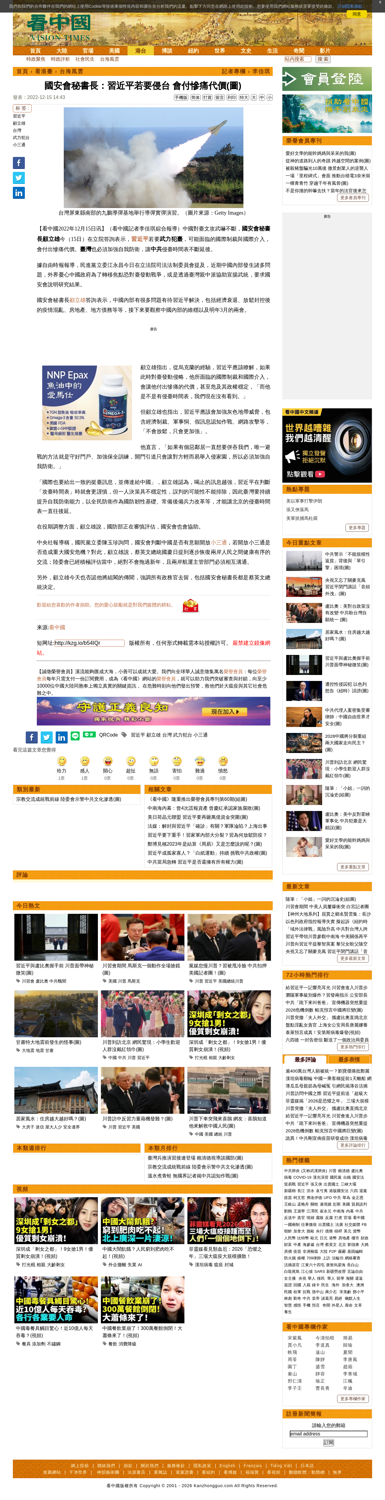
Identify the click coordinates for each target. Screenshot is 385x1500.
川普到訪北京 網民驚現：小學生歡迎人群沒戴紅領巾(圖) (347, 769)
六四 (354, 1191)
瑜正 (320, 1380)
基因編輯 (355, 1251)
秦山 (292, 1373)
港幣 (333, 1238)
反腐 (329, 1217)
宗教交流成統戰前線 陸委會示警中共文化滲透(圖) (68, 799)
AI (140, 1264)
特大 (244, 97)
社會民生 (85, 59)
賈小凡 (295, 1345)
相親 (213, 1057)
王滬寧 (299, 1211)
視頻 (22, 1189)
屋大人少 (53, 1127)
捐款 (128, 1465)
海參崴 (308, 1244)
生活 (272, 51)
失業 (132, 1264)
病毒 (288, 1177)
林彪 (288, 1298)
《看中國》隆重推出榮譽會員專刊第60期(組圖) (197, 799)
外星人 (337, 1305)
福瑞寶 (252, 1472)
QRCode (108, 734)
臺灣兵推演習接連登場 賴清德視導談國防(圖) (195, 1157)
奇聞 (298, 51)
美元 (347, 1231)
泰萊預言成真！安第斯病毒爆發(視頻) (323, 1032)
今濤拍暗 (325, 1337)
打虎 (338, 1217)
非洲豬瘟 (310, 1251)
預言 (316, 1305)
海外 (336, 1285)
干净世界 (78, 1472)
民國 (288, 1292)
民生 (325, 1285)
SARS (319, 1271)
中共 (122, 1057)
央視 (302, 1278)
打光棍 (201, 1057)
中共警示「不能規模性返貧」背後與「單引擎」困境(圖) (347, 561)
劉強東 (353, 1244)
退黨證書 (185, 1472)
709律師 (314, 1258)
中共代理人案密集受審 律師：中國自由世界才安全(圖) (347, 717)
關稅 (314, 1204)
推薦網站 (52, 1472)
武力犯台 (21, 137)
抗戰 (306, 1292)
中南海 (339, 1211)
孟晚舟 (303, 1204)
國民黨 (336, 1177)
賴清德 (344, 1170)
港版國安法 (338, 1191)
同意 (357, 14)
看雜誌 (160, 1472)
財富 (288, 1244)
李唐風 (350, 1359)
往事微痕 (309, 1224)
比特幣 (303, 1238)
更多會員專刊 (353, 197)
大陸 (61, 51)
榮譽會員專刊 (304, 141)
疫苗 (288, 1197)
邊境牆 (325, 1204)
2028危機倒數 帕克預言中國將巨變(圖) (324, 1009)
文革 (358, 1305)
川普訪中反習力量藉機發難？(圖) (137, 1118)
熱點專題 (298, 489)
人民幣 (290, 1238)
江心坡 (307, 1271)
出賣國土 (331, 1184)
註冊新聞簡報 (304, 1414)
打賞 (207, 97)
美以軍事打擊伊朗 (304, 500)
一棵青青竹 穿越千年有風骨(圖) (317, 183)
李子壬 (295, 1388)
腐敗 (320, 1217)
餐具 (26, 1343)
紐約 (193, 51)
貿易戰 (290, 1184)
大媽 (365, 1244)
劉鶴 (288, 1211)
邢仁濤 (295, 1380)
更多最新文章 (353, 958)
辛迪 (348, 1388)
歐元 (314, 1238)
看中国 (62, 27)
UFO (328, 1197)
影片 (325, 51)
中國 (112, 1057)
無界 (337, 1472)
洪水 (310, 1191)
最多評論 (305, 1060)
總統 (218, 1134)
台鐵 (347, 1177)
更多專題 (357, 527)
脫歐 (310, 1231)
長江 (301, 1191)
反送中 (290, 1217)
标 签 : (22, 108)
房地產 (344, 1238)
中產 (297, 1244)
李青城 (350, 1373)
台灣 (17, 130)
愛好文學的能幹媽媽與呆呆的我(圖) (321, 153)
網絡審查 (352, 1258)
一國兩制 (292, 1224)
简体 (195, 97)
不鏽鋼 (53, 1343)
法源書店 (136, 1472)
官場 (88, 51)
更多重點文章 (353, 866)
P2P (333, 1251)
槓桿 (338, 1231)
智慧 (288, 1305)
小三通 (19, 144)
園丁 (292, 1366)
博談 (167, 51)
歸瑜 (348, 1345)
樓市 (355, 1238)
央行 (320, 1231)
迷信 (40, 1127)
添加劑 (39, 1343)
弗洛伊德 (314, 1197)
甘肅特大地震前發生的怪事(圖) (48, 1042)
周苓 (292, 1359)
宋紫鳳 (295, 1337)
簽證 (288, 1285)
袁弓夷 (322, 1191)
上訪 (326, 1258)
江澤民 (312, 1211)
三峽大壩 (348, 1184)
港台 (140, 51)
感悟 (297, 1305)
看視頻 (274, 1472)
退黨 (363, 1191)
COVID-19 (302, 1177)
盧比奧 (42, 981)
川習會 (28, 981)
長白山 (353, 1265)
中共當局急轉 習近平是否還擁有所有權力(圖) (195, 861)
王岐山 (290, 1204)
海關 (350, 1278)
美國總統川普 (230, 981)
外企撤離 (117, 1264)
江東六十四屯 (313, 1265)
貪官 (301, 1217)
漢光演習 (320, 1177)
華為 (346, 1197)
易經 (338, 1298)
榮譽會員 (233, 671)
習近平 (19, 116)
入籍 (306, 1285)
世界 (219, 51)
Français (253, 1465)
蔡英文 (331, 1244)
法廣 (339, 1224)
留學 (340, 1278)
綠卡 (316, 1285)
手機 (306, 1305)
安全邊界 (71, 1127)
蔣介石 (331, 1292)
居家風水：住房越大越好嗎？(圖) (51, 1118)
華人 (312, 1278)
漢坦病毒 (204, 1264)
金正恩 (357, 1197)
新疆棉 (290, 1191)
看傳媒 (230, 1472)
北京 (342, 1244)
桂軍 (297, 1292)
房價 (288, 1251)
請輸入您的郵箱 (328, 1425)
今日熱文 (28, 906)
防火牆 (290, 1258)
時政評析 (60, 59)
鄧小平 (358, 1292)
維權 (301, 1258)
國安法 (358, 1177)
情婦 (310, 1217)
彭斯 (337, 1204)
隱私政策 (202, 1465)
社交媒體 (352, 1224)
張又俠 (316, 1184)
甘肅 (49, 1050)
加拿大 (299, 1231)
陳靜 (320, 1359)
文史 (246, 51)
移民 (321, 1278)
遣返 (359, 1278)
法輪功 (337, 1258)
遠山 (320, 1352)
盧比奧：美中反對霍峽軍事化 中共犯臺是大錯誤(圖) (347, 821)
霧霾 (342, 1251)
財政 (365, 1238)
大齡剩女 (226, 1057)
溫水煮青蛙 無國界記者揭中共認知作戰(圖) (193, 1175)
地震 (40, 1050)
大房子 (28, 1127)
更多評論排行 (353, 1145)
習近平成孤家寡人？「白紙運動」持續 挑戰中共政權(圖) (207, 853)
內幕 (350, 1211)
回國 (297, 1285)
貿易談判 (359, 1204)
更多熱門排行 (353, 1046)
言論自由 (355, 1271)
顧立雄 (19, 123)
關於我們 (150, 1465)
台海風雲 (109, 59)
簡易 (348, 1337)
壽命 (349, 1305)
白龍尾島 (292, 1271)
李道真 (323, 1345)
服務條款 (176, 1465)
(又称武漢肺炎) (314, 1170)
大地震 (28, 1050)
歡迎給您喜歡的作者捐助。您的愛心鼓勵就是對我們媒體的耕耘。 (106, 604)
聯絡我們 (106, 1465)
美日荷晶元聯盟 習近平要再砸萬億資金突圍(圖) (198, 817)
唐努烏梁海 (335, 1265)
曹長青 (323, 1388)
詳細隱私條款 (350, 6)
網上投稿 (80, 1465)
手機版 (181, 97)
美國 (114, 51)
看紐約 (208, 1472)
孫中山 (318, 1292)
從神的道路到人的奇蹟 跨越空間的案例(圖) (328, 160)
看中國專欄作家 (307, 1327)
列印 (232, 97)
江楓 (348, 1380)
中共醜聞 (57, 981)
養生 (288, 1312)
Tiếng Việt (281, 1465)
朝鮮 (288, 1231)
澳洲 (360, 1285)
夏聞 (348, 1352)
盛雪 (320, 1366)
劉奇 (297, 1298)
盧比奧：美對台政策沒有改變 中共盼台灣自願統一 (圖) (347, 613)
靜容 (320, 1373)
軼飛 (292, 1352)
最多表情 (349, 1060)
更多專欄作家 (353, 1398)
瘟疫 (218, 1264)
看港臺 (44, 71)
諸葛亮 (327, 1298)
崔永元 (325, 1211)
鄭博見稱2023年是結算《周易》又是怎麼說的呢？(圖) (205, 844)
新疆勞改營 (336, 1271)
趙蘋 (348, 1366)
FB (364, 1224)
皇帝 (316, 1298)
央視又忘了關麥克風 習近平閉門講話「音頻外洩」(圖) (347, 587)
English (227, 1465)
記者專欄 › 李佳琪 (246, 71)
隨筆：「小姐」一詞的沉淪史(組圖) (321, 899)
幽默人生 (352, 1298)
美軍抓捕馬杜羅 (302, 518)
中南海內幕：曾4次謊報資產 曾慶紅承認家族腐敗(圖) (204, 808)
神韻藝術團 (108, 1472)
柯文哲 (299, 1197)
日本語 (307, 1465)
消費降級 (128, 1343)
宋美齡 (345, 1292)
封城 (229, 1264)
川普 (122, 981)
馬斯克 (134, 981)
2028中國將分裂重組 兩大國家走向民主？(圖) (345, 743)
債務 (329, 1231)
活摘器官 (292, 1265)
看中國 (57, 627)
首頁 (35, 51)
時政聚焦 (36, 59)
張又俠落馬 (297, 509)
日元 (324, 1238)
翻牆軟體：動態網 (307, 1472)
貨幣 (357, 1231)
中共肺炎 (292, 1170)
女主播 (290, 1278)
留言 (220, 97)
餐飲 (112, 1343)
